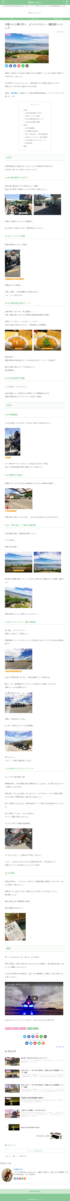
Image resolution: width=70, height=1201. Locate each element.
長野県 (35, 1028)
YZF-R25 (8, 1028)
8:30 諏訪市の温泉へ (32, 131)
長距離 (30, 1028)
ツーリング (22, 1028)
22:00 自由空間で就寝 (32, 122)
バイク (15, 1028)
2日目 (25, 125)
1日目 (25, 110)
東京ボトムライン (35, 3)
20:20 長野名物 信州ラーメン (34, 119)
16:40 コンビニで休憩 (32, 116)
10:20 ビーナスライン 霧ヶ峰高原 (36, 137)
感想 (25, 146)
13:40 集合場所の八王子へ (34, 113)
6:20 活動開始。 (30, 128)
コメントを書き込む (35, 1150)
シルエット (18, 1169)
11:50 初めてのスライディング (35, 140)
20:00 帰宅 (28, 143)
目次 (32, 105)
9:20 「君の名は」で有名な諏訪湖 (36, 134)
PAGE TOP (35, 1191)
